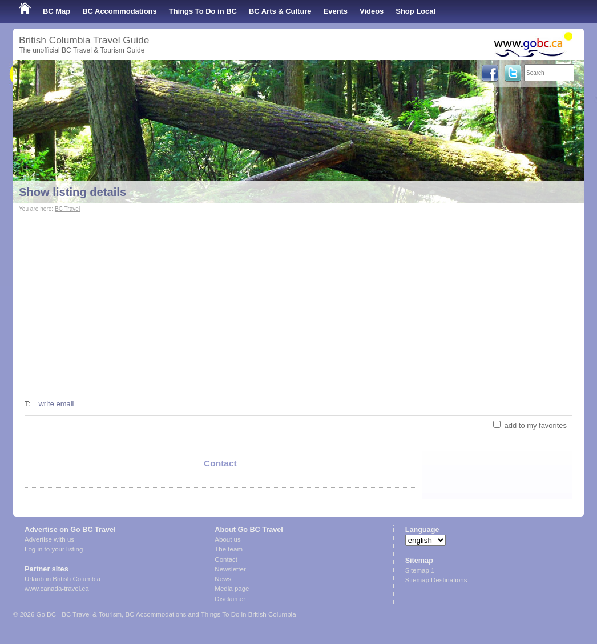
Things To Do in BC (203, 11)
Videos (372, 11)
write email (56, 403)
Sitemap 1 (420, 570)
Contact (226, 559)
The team (229, 549)
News (223, 578)
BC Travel (67, 209)
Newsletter (230, 569)
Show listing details (72, 192)
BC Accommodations (119, 11)
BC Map (56, 11)
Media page (232, 588)
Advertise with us (49, 539)
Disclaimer (230, 598)
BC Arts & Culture (280, 11)
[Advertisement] (298, 301)
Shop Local (415, 11)
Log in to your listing (54, 549)
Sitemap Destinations (436, 580)
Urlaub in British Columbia (62, 578)
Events (336, 11)
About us (227, 539)
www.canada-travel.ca (57, 588)
